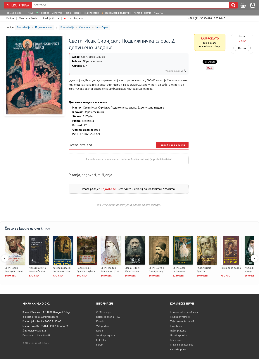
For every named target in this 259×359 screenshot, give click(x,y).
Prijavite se (108, 189)
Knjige (10, 18)
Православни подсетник (116, 12)
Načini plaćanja (178, 330)
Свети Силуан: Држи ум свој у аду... (157, 270)
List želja (101, 340)
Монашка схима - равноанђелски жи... (38, 270)
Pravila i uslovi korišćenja (184, 312)
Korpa (242, 48)
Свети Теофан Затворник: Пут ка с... (110, 270)
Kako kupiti (176, 326)
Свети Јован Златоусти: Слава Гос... (14, 270)
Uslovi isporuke (178, 335)
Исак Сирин (102, 27)
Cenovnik (57, 12)
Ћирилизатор (91, 12)
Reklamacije (176, 340)
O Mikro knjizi (103, 312)
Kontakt (100, 321)
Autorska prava (178, 349)
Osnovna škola (28, 18)
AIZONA (158, 12)
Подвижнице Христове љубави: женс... (86, 270)
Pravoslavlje (23, 27)
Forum (68, 12)
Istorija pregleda (105, 335)
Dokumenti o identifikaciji (36, 335)
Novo (31, 12)
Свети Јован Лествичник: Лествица (179, 270)
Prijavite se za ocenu (172, 145)
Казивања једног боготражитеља (62, 270)
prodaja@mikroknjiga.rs (45, 316)
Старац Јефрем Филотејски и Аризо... (132, 270)
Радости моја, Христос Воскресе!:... (204, 270)
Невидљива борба (231, 268)
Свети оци (85, 27)
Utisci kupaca (73, 18)
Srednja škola (50, 18)
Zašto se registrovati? (182, 321)
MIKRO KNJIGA (18, 5)
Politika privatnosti (180, 316)
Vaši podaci (102, 326)
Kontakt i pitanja (142, 12)
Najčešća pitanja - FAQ (108, 316)
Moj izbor (42, 12)
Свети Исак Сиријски (93, 57)
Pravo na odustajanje (181, 344)
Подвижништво (44, 27)
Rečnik (77, 12)
